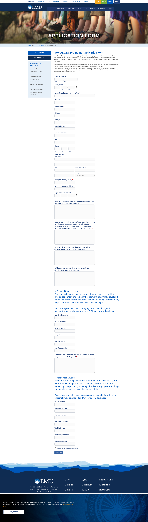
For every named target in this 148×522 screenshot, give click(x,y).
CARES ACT (85, 490)
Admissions (60, 9)
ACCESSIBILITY (87, 485)
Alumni (80, 9)
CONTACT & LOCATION (106, 480)
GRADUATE (56, 1)
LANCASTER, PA (76, 1)
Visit (104, 2)
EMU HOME (31, 1)
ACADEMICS (69, 485)
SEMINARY (65, 1)
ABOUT (67, 480)
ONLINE (86, 1)
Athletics (101, 9)
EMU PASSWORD (104, 490)
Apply (110, 2)
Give (116, 2)
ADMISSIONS (69, 490)
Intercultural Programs (39, 45)
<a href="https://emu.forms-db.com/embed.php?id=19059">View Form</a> (87, 255)
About (51, 9)
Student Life (90, 9)
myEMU (84, 480)
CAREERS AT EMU (104, 485)
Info (97, 2)
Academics (71, 9)
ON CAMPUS (41, 1)
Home (29, 45)
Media (110, 9)
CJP (49, 1)
